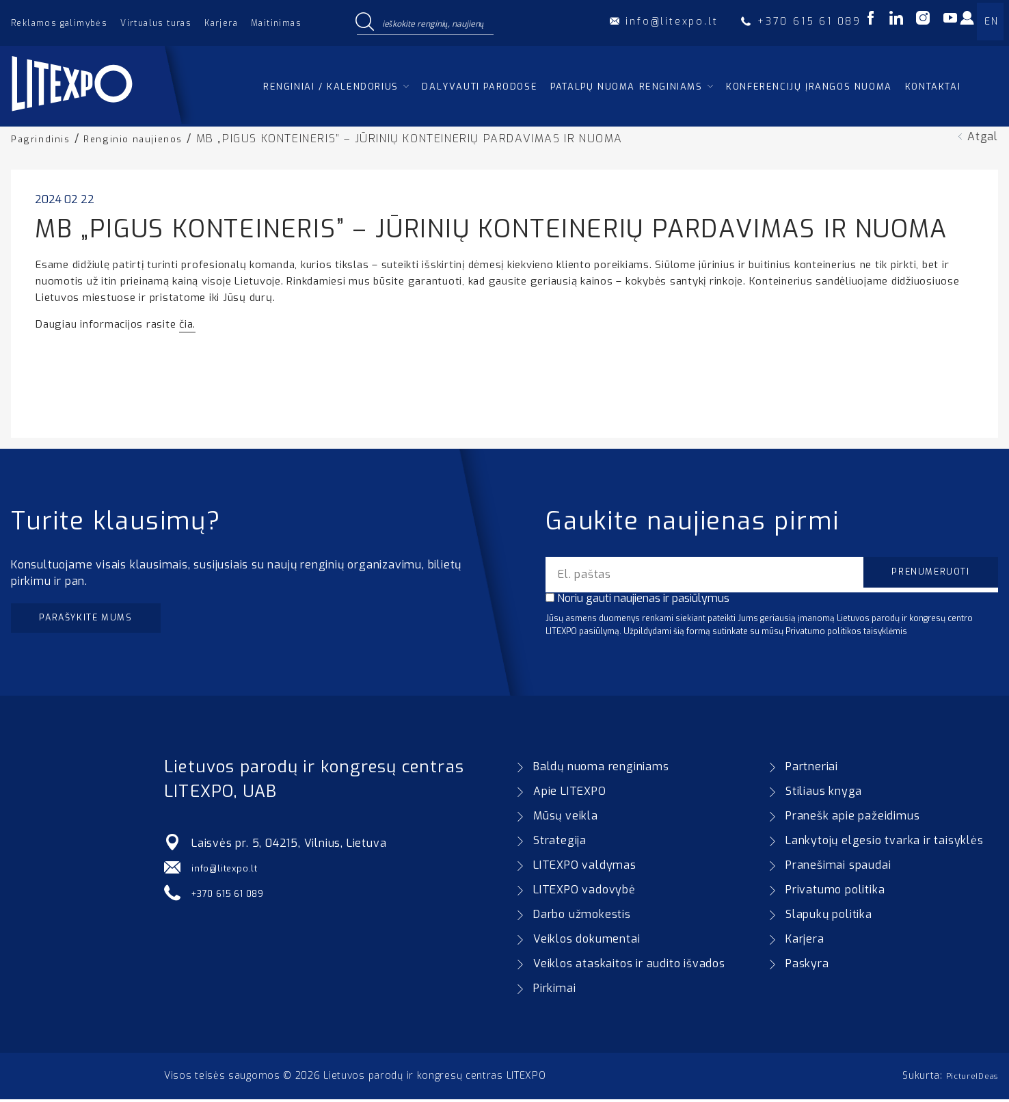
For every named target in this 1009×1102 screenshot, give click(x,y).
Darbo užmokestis (582, 917)
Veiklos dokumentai (586, 941)
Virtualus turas (155, 23)
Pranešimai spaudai (838, 868)
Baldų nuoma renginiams (601, 769)
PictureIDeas (967, 1078)
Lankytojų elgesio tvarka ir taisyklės (884, 843)
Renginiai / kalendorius (331, 86)
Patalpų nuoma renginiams (626, 86)
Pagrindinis (44, 138)
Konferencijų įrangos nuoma (809, 86)
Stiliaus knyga (823, 794)
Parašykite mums (101, 621)
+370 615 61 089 (236, 895)
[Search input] (434, 22)
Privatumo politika (835, 892)
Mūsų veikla (565, 818)
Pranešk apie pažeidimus (852, 818)
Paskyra (807, 966)
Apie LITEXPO (569, 794)
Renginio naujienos (145, 138)
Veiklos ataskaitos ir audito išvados (629, 966)
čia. (187, 323)
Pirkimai (554, 991)
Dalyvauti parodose (479, 86)
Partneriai (811, 769)
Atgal (982, 136)
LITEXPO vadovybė (584, 892)
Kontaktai (932, 86)
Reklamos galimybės (59, 23)
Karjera (221, 23)
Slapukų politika (828, 917)
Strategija (560, 843)
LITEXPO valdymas (584, 868)
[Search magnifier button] (364, 22)
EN (991, 21)
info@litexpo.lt (231, 870)
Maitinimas (276, 23)
